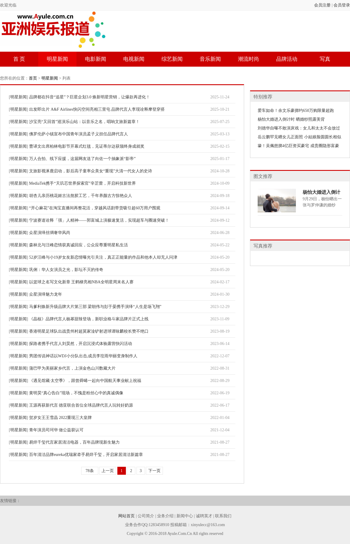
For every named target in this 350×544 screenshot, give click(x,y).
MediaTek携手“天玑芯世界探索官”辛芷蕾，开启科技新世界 (82, 183)
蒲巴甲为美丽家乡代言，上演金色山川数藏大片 (72, 368)
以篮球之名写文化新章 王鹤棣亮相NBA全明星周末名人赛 (81, 282)
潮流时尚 (248, 59)
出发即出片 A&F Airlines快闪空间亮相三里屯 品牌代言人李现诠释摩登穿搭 (97, 109)
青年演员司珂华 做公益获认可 (56, 430)
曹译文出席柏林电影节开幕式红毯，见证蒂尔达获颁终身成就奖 (86, 146)
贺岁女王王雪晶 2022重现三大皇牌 (60, 417)
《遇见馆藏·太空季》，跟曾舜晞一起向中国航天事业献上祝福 (85, 380)
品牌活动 (286, 59)
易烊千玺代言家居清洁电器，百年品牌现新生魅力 (74, 442)
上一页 (107, 471)
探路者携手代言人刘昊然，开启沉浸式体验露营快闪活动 (80, 343)
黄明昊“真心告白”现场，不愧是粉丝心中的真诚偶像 (76, 393)
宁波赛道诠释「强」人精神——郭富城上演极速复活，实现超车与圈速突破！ (99, 220)
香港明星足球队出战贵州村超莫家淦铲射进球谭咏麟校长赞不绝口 (89, 331)
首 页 (19, 59)
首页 (33, 78)
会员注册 (322, 5)
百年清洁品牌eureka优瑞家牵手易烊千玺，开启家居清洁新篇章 (86, 454)
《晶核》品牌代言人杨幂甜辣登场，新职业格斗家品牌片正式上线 (89, 319)
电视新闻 (133, 59)
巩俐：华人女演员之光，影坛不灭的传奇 (66, 269)
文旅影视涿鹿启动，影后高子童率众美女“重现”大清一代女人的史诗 (90, 171)
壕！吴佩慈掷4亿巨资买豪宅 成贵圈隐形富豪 (298, 146)
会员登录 (342, 5)
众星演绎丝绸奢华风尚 (49, 232)
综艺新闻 (172, 59)
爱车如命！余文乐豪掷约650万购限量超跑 (296, 110)
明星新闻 (57, 59)
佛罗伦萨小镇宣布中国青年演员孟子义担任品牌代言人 (78, 134)
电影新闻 (95, 59)
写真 (325, 59)
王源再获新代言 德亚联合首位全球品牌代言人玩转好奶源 (81, 405)
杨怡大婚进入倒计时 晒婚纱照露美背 (291, 119)
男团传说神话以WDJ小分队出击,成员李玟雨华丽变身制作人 (83, 356)
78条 (90, 471)
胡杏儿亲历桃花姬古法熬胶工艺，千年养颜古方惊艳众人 (80, 195)
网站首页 (126, 516)
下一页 (154, 471)
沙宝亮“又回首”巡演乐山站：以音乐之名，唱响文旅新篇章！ (84, 121)
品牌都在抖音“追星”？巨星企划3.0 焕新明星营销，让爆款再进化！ (89, 97)
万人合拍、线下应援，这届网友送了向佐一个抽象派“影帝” (82, 158)
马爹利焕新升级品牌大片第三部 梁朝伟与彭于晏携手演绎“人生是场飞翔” (95, 306)
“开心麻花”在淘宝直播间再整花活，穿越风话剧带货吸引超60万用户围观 (94, 208)
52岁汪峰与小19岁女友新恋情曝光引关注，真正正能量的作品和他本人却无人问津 (103, 257)
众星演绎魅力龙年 (45, 294)
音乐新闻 (210, 59)
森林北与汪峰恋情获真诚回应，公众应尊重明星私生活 (78, 245)
